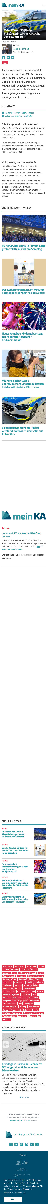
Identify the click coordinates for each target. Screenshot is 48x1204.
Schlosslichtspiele (10, 1007)
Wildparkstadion (9, 1001)
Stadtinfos (25, 970)
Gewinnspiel (19, 982)
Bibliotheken (34, 1007)
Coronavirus (19, 967)
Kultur (13, 973)
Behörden (7, 998)
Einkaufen (21, 976)
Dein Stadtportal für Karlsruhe (24, 1134)
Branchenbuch (29, 988)
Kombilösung (29, 973)
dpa (4, 967)
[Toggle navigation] (44, 5)
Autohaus (6, 1019)
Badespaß (23, 979)
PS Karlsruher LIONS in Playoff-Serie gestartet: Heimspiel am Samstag (23, 247)
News (5, 63)
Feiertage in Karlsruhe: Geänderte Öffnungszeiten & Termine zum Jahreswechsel (22, 1067)
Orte (34, 994)
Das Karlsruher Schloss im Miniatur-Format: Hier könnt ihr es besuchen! (23, 291)
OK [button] (12, 1199)
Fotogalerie (17, 1013)
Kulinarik (11, 976)
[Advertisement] (24, 475)
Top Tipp (6, 1013)
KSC (34, 967)
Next (42, 1044)
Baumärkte (21, 1016)
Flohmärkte (38, 1013)
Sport (29, 967)
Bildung (31, 976)
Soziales (18, 985)
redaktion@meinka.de (20, 1121)
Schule (26, 985)
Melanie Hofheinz (21, 49)
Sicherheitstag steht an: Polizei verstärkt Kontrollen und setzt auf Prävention (22, 431)
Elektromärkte (34, 1016)
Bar (20, 1004)
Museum (38, 979)
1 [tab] (20, 1097)
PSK (20, 973)
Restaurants (8, 988)
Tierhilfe (39, 976)
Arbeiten (34, 985)
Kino (31, 979)
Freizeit (6, 970)
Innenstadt (26, 994)
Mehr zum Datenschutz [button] (14, 1193)
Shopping (31, 991)
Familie (30, 982)
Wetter (14, 979)
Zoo (4, 976)
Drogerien (28, 1013)
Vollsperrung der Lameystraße (18, 116)
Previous (6, 1044)
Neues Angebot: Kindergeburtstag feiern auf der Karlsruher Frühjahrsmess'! (22, 337)
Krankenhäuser (9, 991)
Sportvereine (34, 1001)
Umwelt (6, 979)
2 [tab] (22, 1097)
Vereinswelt (16, 1010)
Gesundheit (7, 982)
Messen (6, 973)
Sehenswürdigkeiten (11, 994)
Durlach (6, 1010)
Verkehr (18, 988)
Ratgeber (21, 991)
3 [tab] (25, 1097)
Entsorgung (28, 1004)
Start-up (23, 1007)
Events (41, 967)
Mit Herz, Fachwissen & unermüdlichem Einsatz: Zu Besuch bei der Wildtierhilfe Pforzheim (23, 384)
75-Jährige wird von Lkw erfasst (19, 113)
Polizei (34, 970)
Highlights (22, 1001)
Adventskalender (20, 998)
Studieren (39, 982)
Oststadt (26, 1010)
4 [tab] (28, 1097)
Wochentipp (7, 985)
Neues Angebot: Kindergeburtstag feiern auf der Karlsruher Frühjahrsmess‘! (15, 868)
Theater (40, 991)
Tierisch (40, 973)
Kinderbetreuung (10, 1004)
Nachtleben (33, 998)
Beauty (35, 1010)
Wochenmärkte (9, 1016)
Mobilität (15, 970)
